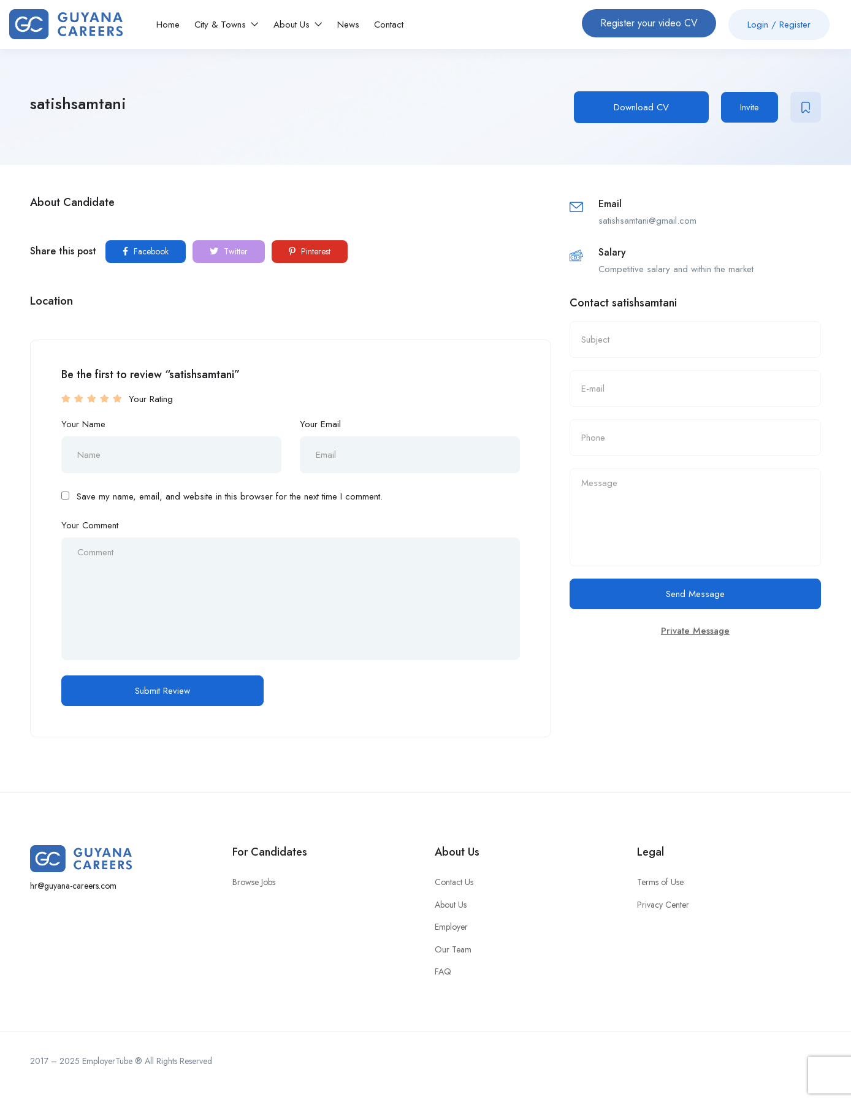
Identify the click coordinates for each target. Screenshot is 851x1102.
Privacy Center (663, 905)
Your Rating (151, 399)
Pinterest (309, 251)
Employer (451, 927)
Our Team (453, 949)
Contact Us (454, 882)
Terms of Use (660, 882)
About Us (297, 24)
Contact (388, 24)
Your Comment (89, 525)
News (348, 24)
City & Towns (226, 24)
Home (168, 24)
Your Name (83, 424)
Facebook (146, 251)
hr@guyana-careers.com (73, 886)
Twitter (229, 251)
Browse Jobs (253, 882)
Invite (749, 107)
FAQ (443, 971)
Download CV (641, 107)
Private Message (695, 630)
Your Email (320, 424)
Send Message (695, 594)
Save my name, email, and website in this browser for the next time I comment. (230, 496)
